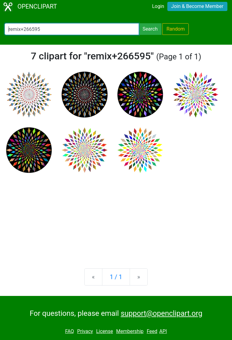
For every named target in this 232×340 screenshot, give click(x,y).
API (163, 331)
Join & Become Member (197, 6)
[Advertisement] (116, 216)
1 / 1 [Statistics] (116, 277)
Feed (152, 331)
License (104, 331)
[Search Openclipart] (72, 29)
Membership (129, 331)
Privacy (85, 331)
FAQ (69, 331)
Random (175, 29)
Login (158, 6)
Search (150, 29)
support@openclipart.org (161, 313)
